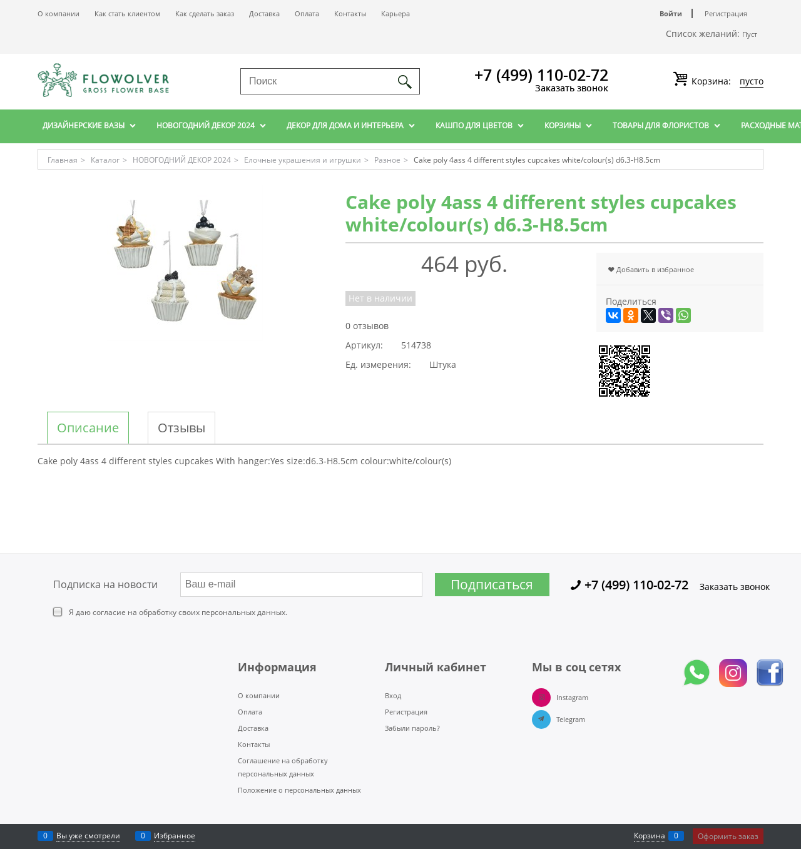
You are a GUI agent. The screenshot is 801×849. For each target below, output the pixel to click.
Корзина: (726, 81)
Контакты (350, 13)
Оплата (307, 13)
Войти (671, 13)
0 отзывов (367, 326)
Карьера (395, 13)
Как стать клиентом (127, 13)
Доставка (264, 13)
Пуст (749, 34)
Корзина (649, 835)
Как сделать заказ (204, 13)
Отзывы (181, 428)
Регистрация (726, 13)
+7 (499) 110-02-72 (541, 74)
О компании (58, 13)
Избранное (174, 835)
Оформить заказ (728, 836)
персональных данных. (244, 612)
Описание (88, 428)
